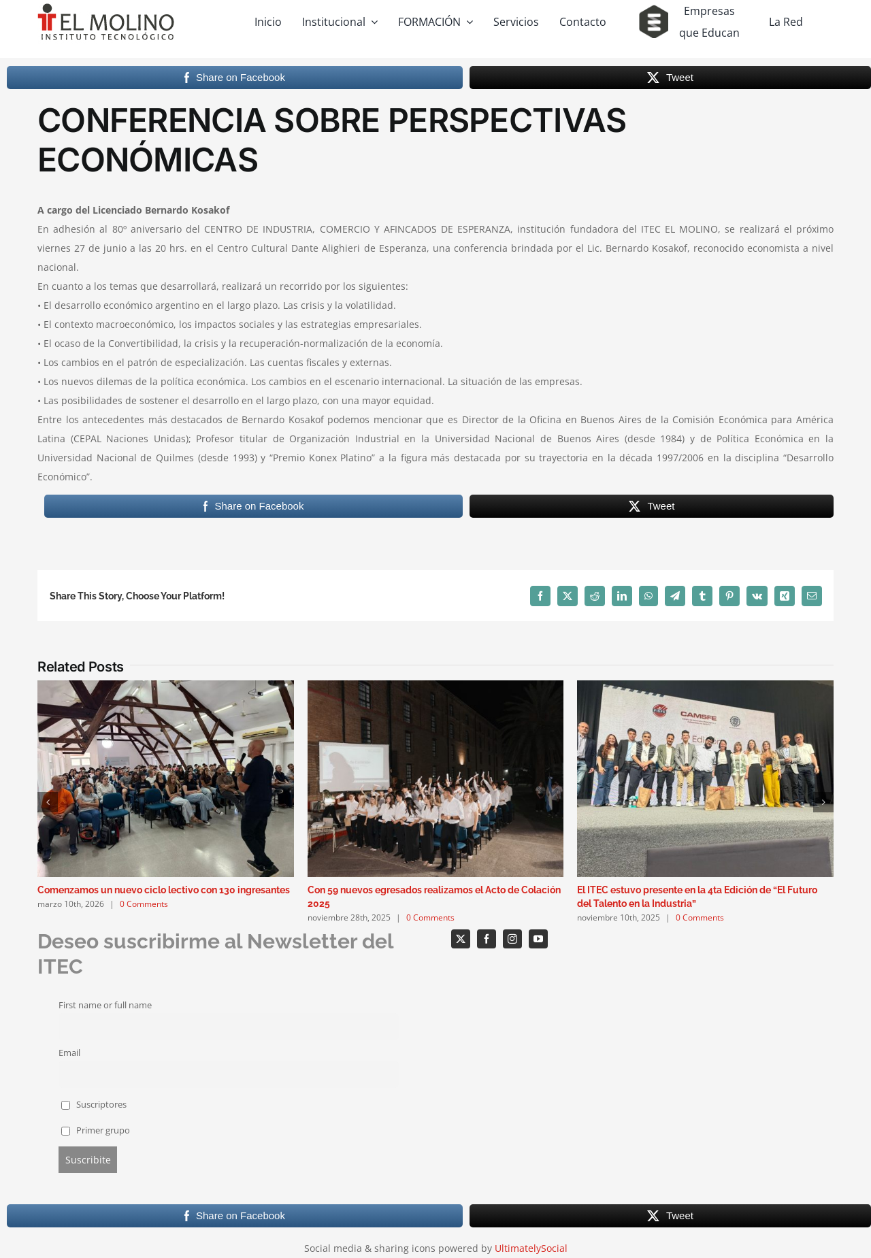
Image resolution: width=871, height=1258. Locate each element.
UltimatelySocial (531, 1248)
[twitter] (460, 938)
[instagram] (512, 938)
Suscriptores (94, 1104)
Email (69, 1053)
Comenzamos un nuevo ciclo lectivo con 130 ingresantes (163, 889)
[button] (47, 802)
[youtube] (538, 938)
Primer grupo (96, 1130)
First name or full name (105, 1005)
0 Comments (144, 904)
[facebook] (486, 938)
